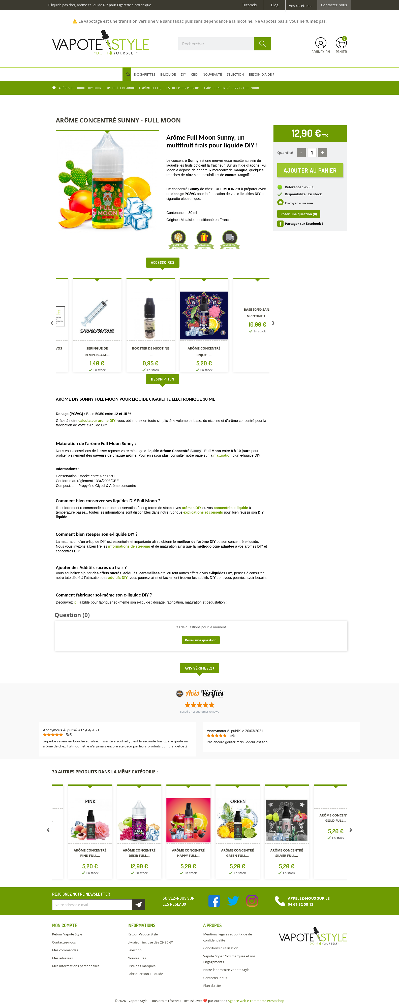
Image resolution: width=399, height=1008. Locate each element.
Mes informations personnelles (76, 966)
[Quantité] (312, 152)
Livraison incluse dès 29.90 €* (150, 942)
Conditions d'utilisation (220, 948)
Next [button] (273, 324)
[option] (82, 326)
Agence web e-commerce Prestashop (256, 1000)
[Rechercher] (224, 43)
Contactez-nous (334, 5)
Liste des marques (141, 966)
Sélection (134, 950)
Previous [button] (52, 324)
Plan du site (212, 985)
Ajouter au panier (310, 170)
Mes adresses (62, 958)
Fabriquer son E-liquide (145, 973)
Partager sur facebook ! (304, 223)
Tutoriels (249, 5)
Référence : (294, 187)
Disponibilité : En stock (303, 194)
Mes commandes (65, 950)
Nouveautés (137, 958)
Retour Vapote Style (67, 934)
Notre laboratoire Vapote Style (226, 969)
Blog (274, 5)
